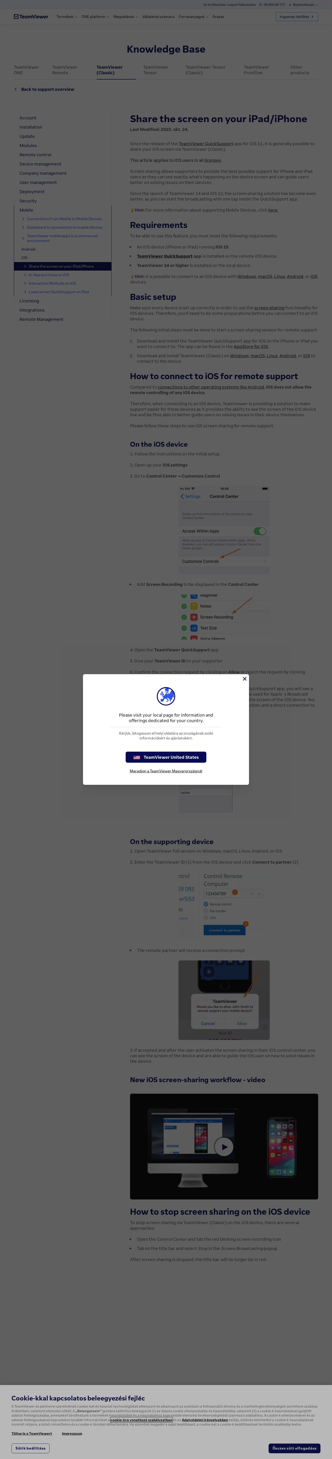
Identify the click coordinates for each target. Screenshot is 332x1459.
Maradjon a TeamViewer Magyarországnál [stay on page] (166, 771)
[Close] (244, 678)
